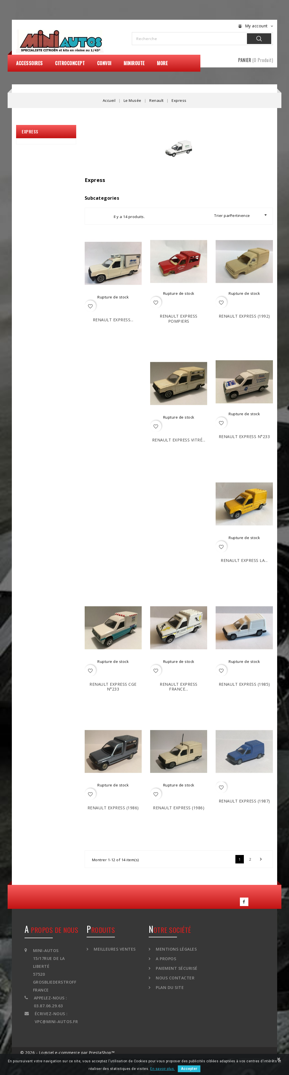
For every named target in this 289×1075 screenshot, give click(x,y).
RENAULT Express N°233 (244, 436)
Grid (94, 216)
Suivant (261, 859)
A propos (165, 958)
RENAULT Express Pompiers (179, 318)
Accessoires (29, 63)
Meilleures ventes (114, 949)
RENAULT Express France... (179, 687)
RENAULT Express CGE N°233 (113, 687)
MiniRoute (134, 63)
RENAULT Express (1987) (244, 801)
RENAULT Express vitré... (178, 440)
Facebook (244, 902)
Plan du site (169, 987)
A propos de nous (51, 930)
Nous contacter (175, 978)
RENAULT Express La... (244, 560)
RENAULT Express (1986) (113, 807)
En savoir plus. (162, 1069)
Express (30, 131)
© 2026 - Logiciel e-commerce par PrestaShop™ (67, 1052)
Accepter (189, 1069)
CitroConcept (70, 63)
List (104, 216)
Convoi (104, 63)
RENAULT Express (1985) (244, 684)
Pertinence (249, 215)
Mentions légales (176, 949)
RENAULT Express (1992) (244, 316)
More (162, 63)
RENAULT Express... (113, 319)
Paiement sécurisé (176, 968)
